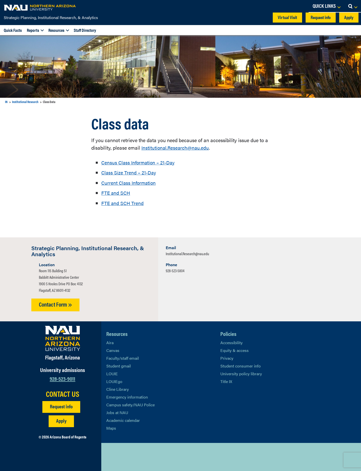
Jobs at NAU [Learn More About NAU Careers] (117, 411)
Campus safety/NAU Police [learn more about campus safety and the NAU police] (130, 404)
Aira (110, 341)
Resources (56, 30)
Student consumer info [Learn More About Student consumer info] (240, 365)
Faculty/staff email (122, 357)
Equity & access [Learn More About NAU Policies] (234, 349)
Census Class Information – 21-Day (139, 162)
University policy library (241, 372)
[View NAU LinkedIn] (130, 456)
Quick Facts (13, 30)
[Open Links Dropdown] (326, 6)
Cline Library (117, 388)
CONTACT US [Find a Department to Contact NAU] (62, 393)
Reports (33, 30)
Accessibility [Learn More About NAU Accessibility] (231, 341)
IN (6, 101)
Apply (348, 17)
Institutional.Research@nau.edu (176, 147)
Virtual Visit (287, 17)
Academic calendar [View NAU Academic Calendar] (123, 419)
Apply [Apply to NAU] (61, 419)
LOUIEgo (114, 380)
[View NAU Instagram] (140, 456)
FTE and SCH (116, 192)
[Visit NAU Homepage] (62, 337)
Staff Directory (85, 30)
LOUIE (112, 372)
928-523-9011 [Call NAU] (62, 378)
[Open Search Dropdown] (352, 6)
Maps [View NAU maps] (111, 427)
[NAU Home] (40, 7)
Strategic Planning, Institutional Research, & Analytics (51, 17)
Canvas (112, 349)
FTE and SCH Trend (122, 202)
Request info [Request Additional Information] (61, 405)
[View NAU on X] (110, 456)
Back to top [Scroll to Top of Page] (309, 456)
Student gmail (118, 365)
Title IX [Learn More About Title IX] (226, 380)
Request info (321, 17)
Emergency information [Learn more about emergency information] (127, 396)
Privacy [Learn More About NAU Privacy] (226, 357)
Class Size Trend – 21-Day (129, 172)
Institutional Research (25, 101)
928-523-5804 (175, 270)
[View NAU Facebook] (120, 456)
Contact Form (55, 303)
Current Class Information (129, 182)
